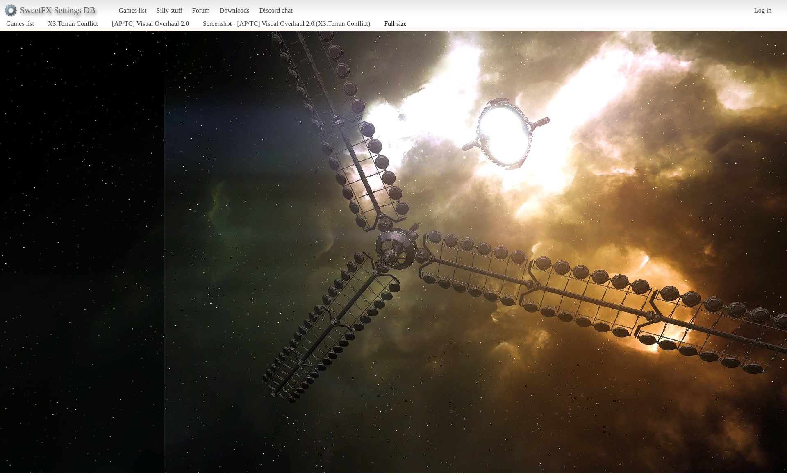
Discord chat (275, 10)
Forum (201, 10)
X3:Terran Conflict (73, 23)
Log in (762, 10)
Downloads (234, 10)
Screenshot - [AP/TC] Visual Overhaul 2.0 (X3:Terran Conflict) (286, 23)
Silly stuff (169, 10)
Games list (133, 10)
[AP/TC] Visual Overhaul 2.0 (150, 23)
